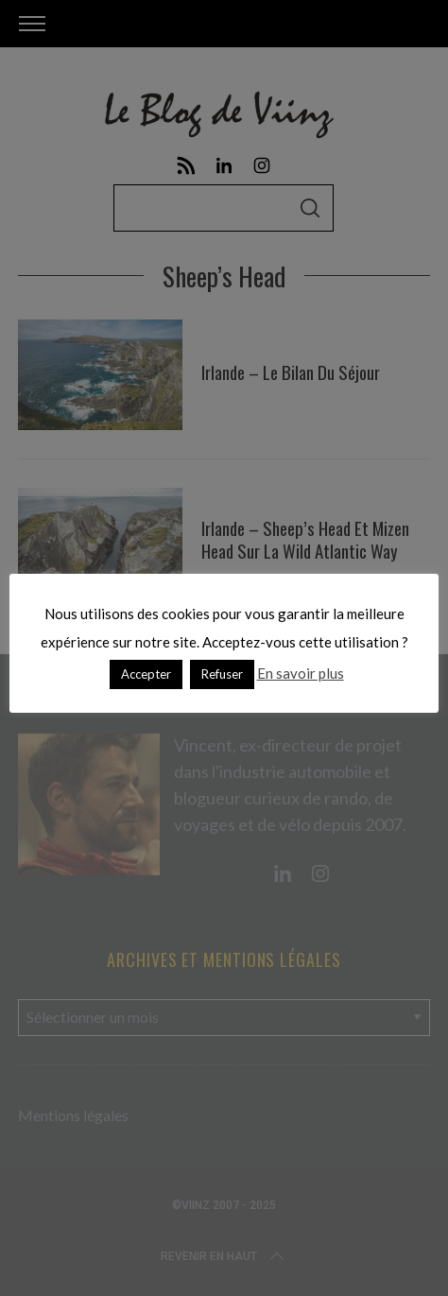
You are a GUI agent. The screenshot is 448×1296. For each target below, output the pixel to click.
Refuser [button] (222, 674)
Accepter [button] (146, 674)
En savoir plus (300, 673)
